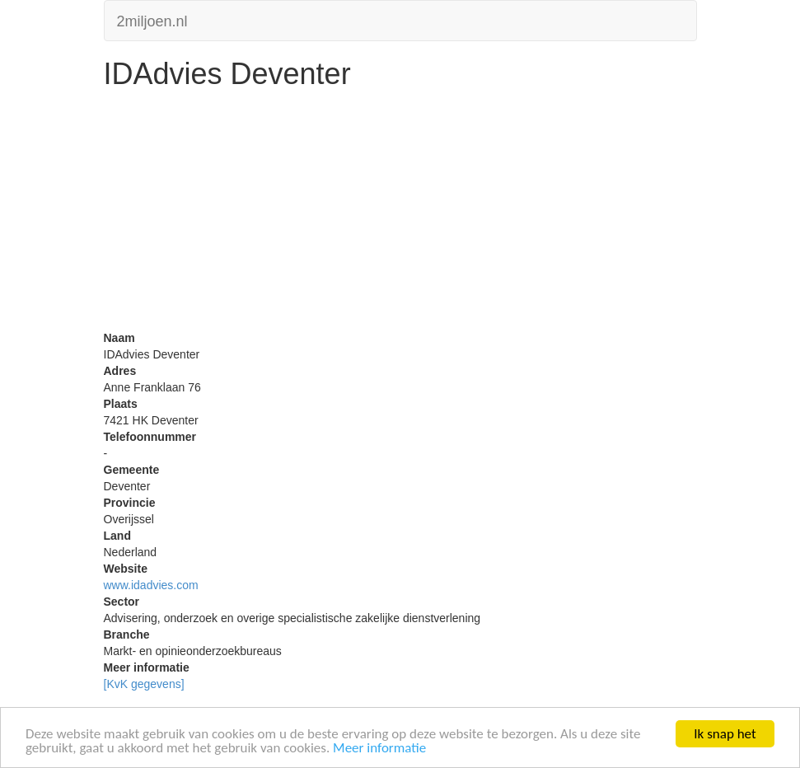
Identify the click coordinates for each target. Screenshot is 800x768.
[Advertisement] (400, 214)
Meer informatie (379, 748)
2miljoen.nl (152, 19)
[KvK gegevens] (144, 684)
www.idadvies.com (151, 585)
